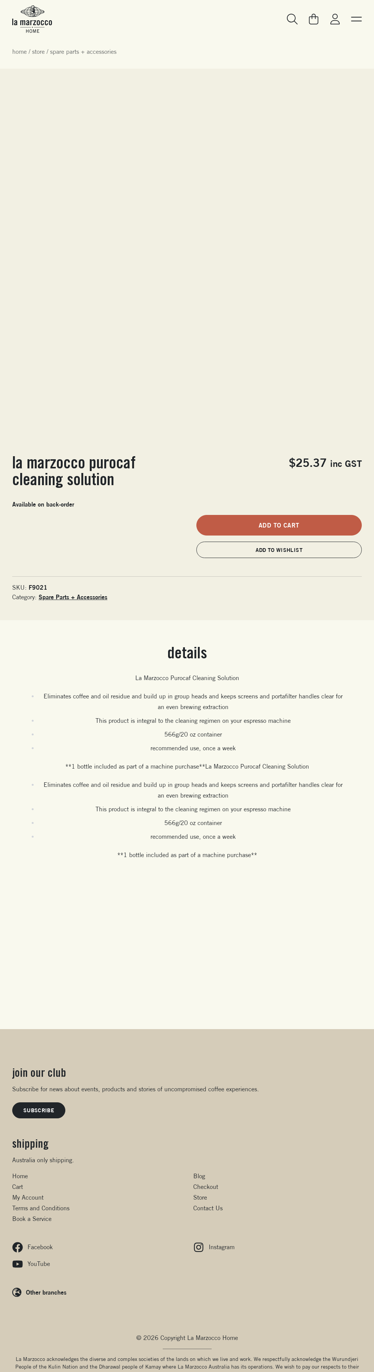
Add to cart (279, 525)
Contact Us (208, 1208)
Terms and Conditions (41, 1208)
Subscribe (38, 1110)
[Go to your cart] (313, 19)
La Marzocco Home (212, 1337)
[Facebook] (96, 1247)
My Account (28, 1197)
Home (19, 51)
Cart (17, 1186)
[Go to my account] (335, 19)
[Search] (292, 19)
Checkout (205, 1186)
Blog (199, 1176)
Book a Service (32, 1218)
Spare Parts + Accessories (83, 51)
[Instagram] (277, 1247)
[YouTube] (96, 1264)
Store (38, 51)
